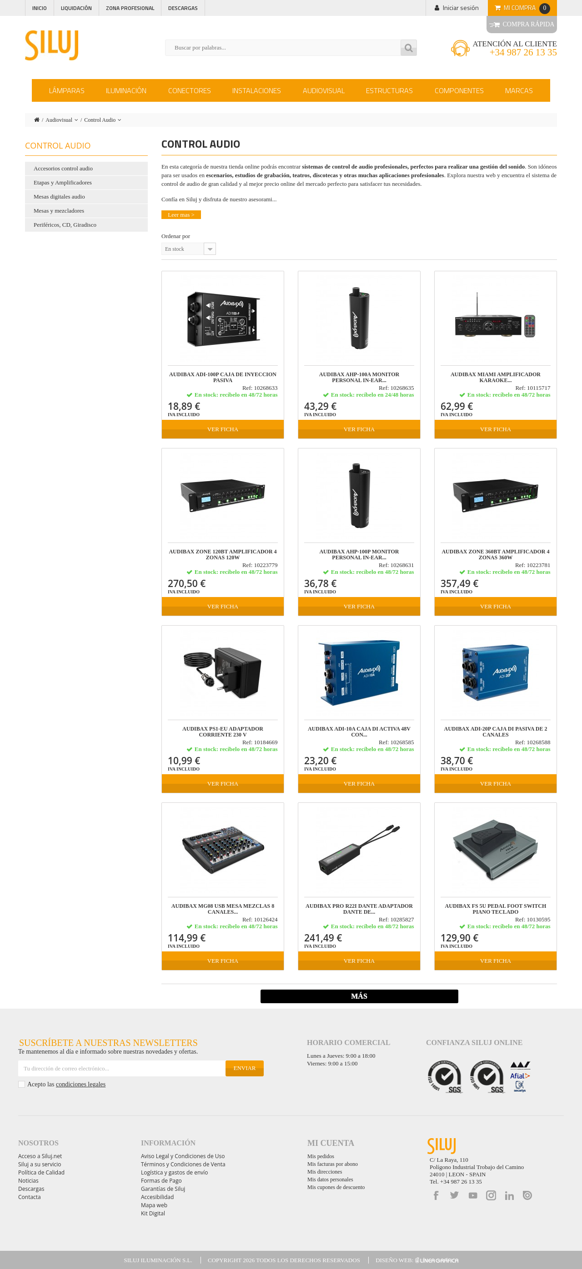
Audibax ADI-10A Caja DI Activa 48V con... (359, 732)
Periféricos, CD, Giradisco (65, 224)
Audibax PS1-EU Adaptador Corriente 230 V (222, 732)
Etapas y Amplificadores (63, 182)
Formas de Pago (161, 1180)
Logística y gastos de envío (174, 1172)
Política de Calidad (41, 1172)
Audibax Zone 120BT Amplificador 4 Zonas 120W (222, 555)
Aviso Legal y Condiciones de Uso (183, 1156)
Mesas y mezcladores (59, 210)
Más (359, 996)
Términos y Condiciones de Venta (183, 1164)
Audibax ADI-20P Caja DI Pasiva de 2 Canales (495, 732)
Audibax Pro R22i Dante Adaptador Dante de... (359, 909)
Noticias (28, 1180)
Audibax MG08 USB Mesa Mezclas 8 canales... (222, 909)
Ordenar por (175, 236)
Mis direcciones (324, 1172)
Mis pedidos (320, 1156)
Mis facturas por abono (332, 1164)
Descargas (183, 8)
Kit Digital (153, 1213)
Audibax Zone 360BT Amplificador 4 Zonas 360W (495, 555)
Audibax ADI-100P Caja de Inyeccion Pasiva (222, 377)
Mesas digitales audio (59, 196)
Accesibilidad (157, 1197)
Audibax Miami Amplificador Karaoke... (496, 377)
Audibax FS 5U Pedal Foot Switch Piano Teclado (496, 909)
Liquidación (76, 8)
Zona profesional (130, 8)
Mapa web (154, 1205)
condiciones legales (80, 1084)
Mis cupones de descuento (336, 1187)
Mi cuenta (330, 1143)
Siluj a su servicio (39, 1164)
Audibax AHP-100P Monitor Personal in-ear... (359, 555)
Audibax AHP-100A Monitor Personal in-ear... (359, 377)
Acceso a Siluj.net (40, 1156)
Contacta (29, 1197)
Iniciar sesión (461, 7)
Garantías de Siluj (163, 1189)
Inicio (39, 8)
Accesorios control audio (63, 168)
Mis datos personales (330, 1179)
